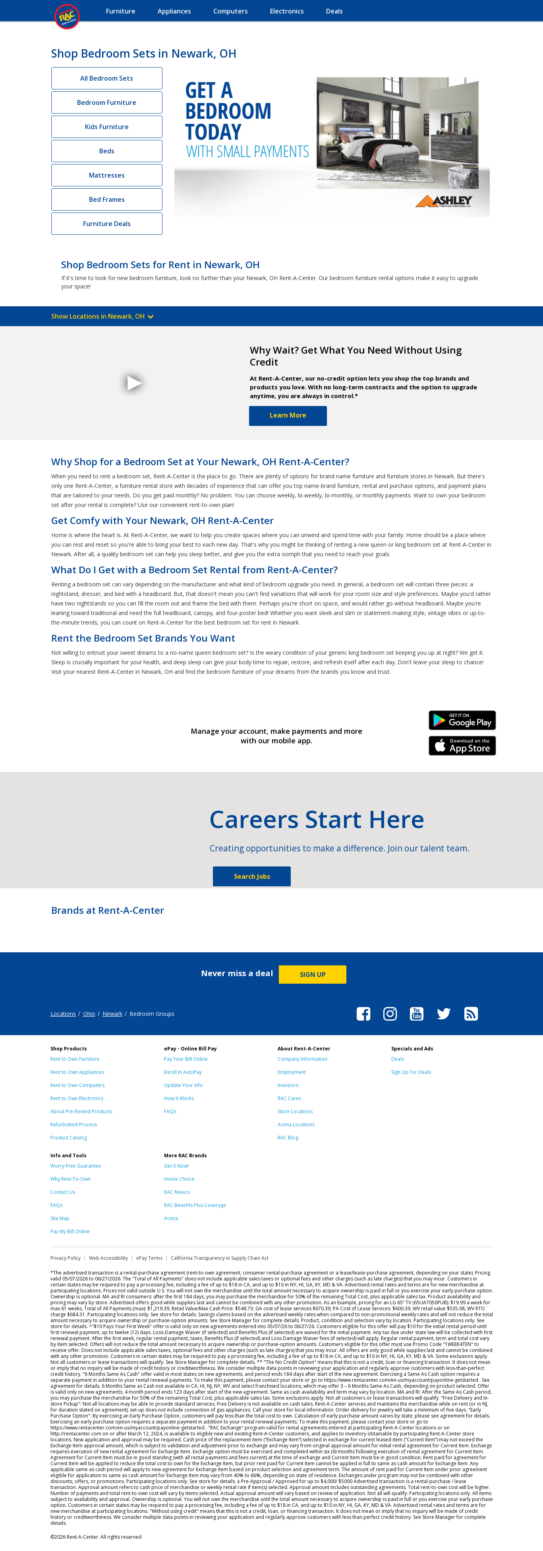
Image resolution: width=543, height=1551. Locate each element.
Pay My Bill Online (70, 1231)
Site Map (60, 1218)
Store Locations (295, 1111)
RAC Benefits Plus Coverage (195, 1205)
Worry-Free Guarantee (75, 1165)
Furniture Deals (107, 223)
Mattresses (107, 175)
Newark (112, 1013)
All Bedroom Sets (106, 78)
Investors (288, 1085)
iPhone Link (462, 748)
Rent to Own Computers (77, 1085)
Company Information (302, 1059)
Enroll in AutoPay (183, 1072)
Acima (171, 1218)
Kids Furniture (107, 126)
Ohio (89, 1013)
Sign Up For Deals (411, 1072)
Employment (292, 1072)
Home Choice (179, 1179)
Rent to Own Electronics (76, 1098)
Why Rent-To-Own (70, 1179)
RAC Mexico (177, 1192)
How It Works (179, 1098)
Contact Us (62, 1192)
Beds (106, 151)
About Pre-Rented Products (81, 1111)
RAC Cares (289, 1098)
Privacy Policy (65, 1258)
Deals (397, 1059)
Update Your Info (183, 1085)
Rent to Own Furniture (74, 1059)
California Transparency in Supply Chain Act (220, 1258)
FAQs (170, 1111)
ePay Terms (149, 1258)
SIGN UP (313, 974)
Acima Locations (296, 1124)
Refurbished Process (73, 1124)
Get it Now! (176, 1165)
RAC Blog (288, 1137)
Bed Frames (107, 199)
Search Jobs (252, 876)
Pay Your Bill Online (186, 1059)
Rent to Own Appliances (77, 1072)
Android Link (462, 723)
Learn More (288, 415)
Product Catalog (68, 1137)
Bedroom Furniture (106, 102)
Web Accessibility (108, 1258)
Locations (63, 1013)
